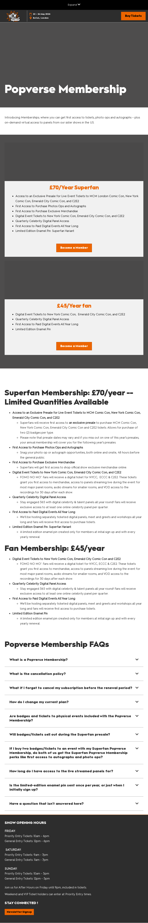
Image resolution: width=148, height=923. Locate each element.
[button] (133, 16)
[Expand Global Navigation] (74, 5)
